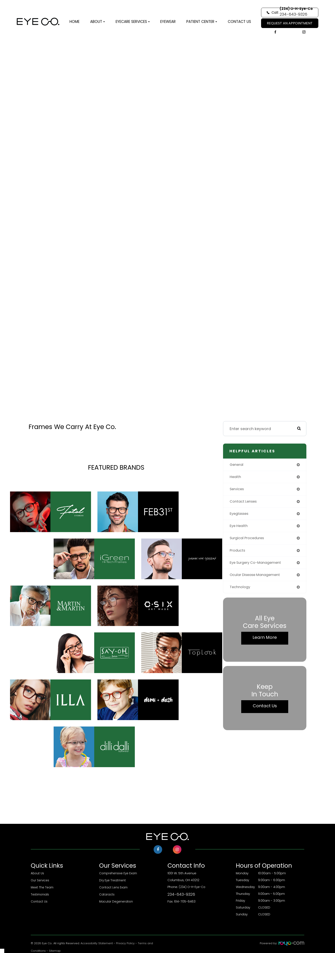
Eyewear (168, 21)
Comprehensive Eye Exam (119, 873)
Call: (290, 12)
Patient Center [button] (201, 21)
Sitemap (55, 951)
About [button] (97, 21)
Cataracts (107, 893)
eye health (239, 528)
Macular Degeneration (116, 900)
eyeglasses (240, 515)
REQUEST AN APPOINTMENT (290, 23)
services (238, 490)
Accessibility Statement (97, 943)
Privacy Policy (125, 943)
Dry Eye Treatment (113, 880)
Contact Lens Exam (114, 887)
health (236, 477)
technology (241, 591)
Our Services (40, 880)
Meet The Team (43, 887)
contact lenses (244, 502)
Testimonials (40, 893)
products (238, 553)
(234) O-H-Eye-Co (202, 891)
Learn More (265, 642)
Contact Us (239, 21)
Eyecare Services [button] (133, 21)
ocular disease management (257, 578)
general (237, 465)
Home (74, 21)
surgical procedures (249, 540)
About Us (38, 873)
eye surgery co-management (258, 565)
